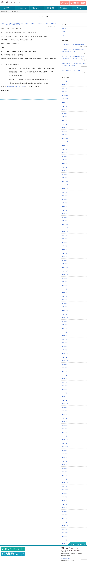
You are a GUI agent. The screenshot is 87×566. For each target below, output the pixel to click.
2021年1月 (64, 307)
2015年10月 (65, 532)
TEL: (78, 3)
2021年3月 (64, 299)
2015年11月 (65, 529)
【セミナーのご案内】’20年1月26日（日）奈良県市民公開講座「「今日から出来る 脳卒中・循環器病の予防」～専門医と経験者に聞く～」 (28, 24)
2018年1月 (64, 436)
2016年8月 (64, 497)
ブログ (79, 8)
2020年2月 (64, 346)
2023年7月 (64, 199)
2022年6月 (64, 246)
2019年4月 (64, 382)
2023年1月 (64, 221)
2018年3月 (64, 428)
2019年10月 (65, 360)
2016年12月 (65, 482)
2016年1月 (64, 522)
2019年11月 (65, 357)
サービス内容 (36, 8)
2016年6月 (64, 504)
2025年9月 (64, 106)
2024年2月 (64, 174)
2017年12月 (65, 439)
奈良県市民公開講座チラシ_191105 (16, 87)
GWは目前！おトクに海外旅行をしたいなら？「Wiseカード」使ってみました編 (73, 57)
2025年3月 (64, 127)
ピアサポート (65, 31)
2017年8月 (64, 454)
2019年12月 (65, 353)
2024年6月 (64, 160)
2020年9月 (64, 321)
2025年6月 (64, 117)
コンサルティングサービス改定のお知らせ (73, 44)
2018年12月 (65, 396)
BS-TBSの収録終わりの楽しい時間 (71, 70)
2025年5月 (64, 120)
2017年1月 (64, 479)
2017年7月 (64, 457)
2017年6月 (64, 461)
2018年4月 (64, 425)
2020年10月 (65, 317)
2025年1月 (64, 134)
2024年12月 (65, 138)
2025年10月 (65, 102)
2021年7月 (64, 285)
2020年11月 (65, 314)
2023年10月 (65, 188)
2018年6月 (64, 418)
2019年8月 (64, 368)
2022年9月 (64, 235)
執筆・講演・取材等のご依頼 (13, 554)
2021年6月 (64, 289)
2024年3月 (64, 170)
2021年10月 (65, 274)
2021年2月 (64, 303)
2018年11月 (65, 400)
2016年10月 (65, 489)
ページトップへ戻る (76, 544)
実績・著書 (51, 8)
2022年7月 (64, 242)
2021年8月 (64, 281)
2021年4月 (64, 296)
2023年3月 (64, 213)
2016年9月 (64, 493)
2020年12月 (65, 310)
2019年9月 (64, 364)
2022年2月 (64, 260)
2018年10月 (65, 403)
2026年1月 (64, 91)
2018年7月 (64, 414)
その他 (63, 35)
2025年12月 (65, 95)
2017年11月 (65, 443)
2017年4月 (64, 468)
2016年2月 (64, 518)
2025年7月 (64, 113)
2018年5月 (64, 421)
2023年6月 (64, 203)
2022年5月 (64, 249)
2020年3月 (64, 342)
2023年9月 (64, 192)
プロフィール (22, 8)
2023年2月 (64, 217)
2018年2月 (64, 432)
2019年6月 (64, 375)
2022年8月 (64, 238)
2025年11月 (65, 99)
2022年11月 (65, 228)
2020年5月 (64, 335)
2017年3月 (64, 472)
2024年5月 (64, 163)
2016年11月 (65, 486)
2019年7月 (64, 371)
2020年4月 (64, 339)
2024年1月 (64, 178)
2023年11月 (65, 185)
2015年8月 (64, 540)
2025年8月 (64, 109)
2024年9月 (64, 149)
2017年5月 (64, 464)
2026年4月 (64, 81)
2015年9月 (64, 536)
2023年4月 (64, 210)
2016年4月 (64, 511)
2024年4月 (64, 167)
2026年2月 (64, 88)
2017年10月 (65, 446)
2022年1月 (64, 264)
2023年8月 (64, 195)
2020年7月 (64, 328)
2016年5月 (64, 507)
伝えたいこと (8, 8)
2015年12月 (65, 525)
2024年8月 (64, 152)
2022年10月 (65, 231)
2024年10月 (65, 145)
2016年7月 (64, 500)
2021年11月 (65, 271)
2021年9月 (64, 278)
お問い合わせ (64, 3)
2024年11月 (65, 142)
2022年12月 (65, 224)
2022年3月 (64, 256)
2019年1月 (64, 393)
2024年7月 (64, 156)
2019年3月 (64, 385)
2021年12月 (65, 267)
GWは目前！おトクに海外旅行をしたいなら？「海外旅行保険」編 (73, 50)
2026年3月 (64, 84)
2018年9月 (64, 407)
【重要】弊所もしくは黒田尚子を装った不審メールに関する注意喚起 (74, 64)
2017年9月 (64, 450)
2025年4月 (64, 124)
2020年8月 (64, 325)
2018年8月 (64, 411)
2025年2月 (64, 131)
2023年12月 (65, 181)
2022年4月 (64, 253)
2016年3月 (64, 515)
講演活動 (64, 28)
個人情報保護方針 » (65, 558)
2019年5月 (64, 378)
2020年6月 (64, 332)
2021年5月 (64, 292)
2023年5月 (64, 206)
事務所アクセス (65, 8)
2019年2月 (64, 389)
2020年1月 (64, 350)
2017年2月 (64, 475)
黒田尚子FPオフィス (10, 2)
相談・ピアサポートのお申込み (13, 549)
